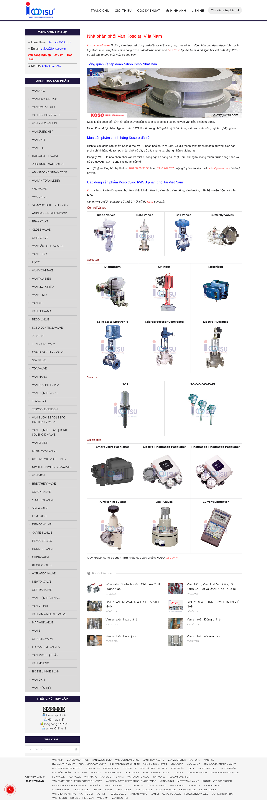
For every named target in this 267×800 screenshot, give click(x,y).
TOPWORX (39, 401)
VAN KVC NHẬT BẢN (45, 655)
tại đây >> (172, 557)
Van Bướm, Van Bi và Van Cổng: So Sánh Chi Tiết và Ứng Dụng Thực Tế (211, 586)
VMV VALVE (39, 197)
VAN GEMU (39, 295)
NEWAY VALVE (41, 581)
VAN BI (36, 630)
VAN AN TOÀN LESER (46, 180)
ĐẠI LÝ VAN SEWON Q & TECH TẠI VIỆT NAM (132, 604)
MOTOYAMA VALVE (44, 451)
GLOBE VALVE (41, 229)
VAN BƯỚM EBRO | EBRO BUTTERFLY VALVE (48, 420)
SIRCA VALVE (40, 508)
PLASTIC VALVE (42, 565)
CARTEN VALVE (42, 532)
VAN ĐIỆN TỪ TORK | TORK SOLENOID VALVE (49, 432)
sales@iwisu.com (219, 168)
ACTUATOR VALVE (44, 573)
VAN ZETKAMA (41, 311)
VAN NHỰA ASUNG (44, 123)
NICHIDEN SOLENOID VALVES (51, 467)
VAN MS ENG (40, 663)
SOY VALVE (39, 360)
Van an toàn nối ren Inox (203, 636)
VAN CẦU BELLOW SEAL (48, 246)
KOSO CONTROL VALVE (47, 327)
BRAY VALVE (40, 221)
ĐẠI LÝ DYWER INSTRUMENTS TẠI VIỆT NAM (214, 604)
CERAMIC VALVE (43, 639)
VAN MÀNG (39, 376)
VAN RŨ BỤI (40, 606)
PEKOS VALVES (42, 540)
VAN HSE (38, 148)
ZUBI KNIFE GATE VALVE (48, 164)
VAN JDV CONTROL (44, 99)
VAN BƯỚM (39, 254)
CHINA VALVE (41, 557)
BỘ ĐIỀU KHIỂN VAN (45, 671)
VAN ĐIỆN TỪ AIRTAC (46, 598)
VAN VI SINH (40, 442)
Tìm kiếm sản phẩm (223, 10)
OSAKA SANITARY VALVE (48, 352)
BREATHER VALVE (44, 483)
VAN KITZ (38, 303)
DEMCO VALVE (42, 524)
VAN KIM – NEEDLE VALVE (49, 614)
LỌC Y (36, 262)
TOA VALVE (39, 368)
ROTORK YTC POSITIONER (49, 459)
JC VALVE (38, 336)
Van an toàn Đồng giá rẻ (203, 619)
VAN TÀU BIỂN (41, 278)
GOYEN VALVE (41, 491)
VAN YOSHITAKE (43, 270)
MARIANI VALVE (42, 622)
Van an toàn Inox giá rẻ (121, 619)
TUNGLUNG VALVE (44, 344)
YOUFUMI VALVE (43, 500)
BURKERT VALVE (43, 549)
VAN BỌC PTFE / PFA (45, 385)
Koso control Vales (98, 45)
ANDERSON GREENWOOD (49, 213)
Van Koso (174, 50)
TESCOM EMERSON (45, 409)
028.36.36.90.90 (139, 168)
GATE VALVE (40, 237)
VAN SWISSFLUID (43, 107)
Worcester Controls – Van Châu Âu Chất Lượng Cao (133, 586)
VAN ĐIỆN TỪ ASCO (44, 393)
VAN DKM (38, 139)
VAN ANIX (38, 90)
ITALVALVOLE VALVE (45, 156)
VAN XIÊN (38, 475)
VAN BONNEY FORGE (46, 115)
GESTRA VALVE (42, 590)
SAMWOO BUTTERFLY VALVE (51, 205)
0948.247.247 (165, 168)
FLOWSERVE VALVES (46, 647)
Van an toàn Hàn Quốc (121, 636)
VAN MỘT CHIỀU (43, 287)
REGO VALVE (40, 319)
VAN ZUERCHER (42, 131)
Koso (90, 190)
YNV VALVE (39, 188)
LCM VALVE (39, 516)
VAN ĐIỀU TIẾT (41, 688)
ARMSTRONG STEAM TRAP (49, 172)
